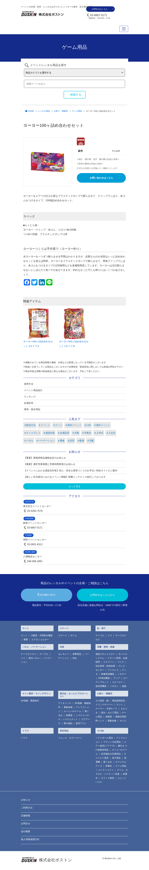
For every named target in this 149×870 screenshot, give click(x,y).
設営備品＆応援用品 (111, 754)
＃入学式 (98, 433)
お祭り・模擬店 (104, 693)
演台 (74, 658)
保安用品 (64, 730)
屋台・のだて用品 (110, 712)
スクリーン (108, 662)
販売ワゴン (81, 723)
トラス (25, 730)
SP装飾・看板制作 (30, 700)
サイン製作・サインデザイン (36, 693)
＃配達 (80, 440)
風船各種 (68, 707)
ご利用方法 (27, 807)
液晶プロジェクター (105, 654)
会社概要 (25, 831)
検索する (75, 94)
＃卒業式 (86, 433)
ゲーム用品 (120, 766)
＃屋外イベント (102, 425)
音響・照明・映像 (105, 647)
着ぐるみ (107, 762)
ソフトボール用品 (104, 738)
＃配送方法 (30, 425)
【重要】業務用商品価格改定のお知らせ (45, 457)
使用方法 (28, 384)
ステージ (64, 628)
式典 (62, 647)
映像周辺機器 (107, 674)
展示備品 (68, 723)
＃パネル (28, 440)
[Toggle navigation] (123, 29)
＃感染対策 (49, 433)
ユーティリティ (106, 770)
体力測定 (116, 758)
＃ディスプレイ (32, 433)
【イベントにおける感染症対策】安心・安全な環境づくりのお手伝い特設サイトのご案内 (70, 470)
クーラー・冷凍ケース (106, 708)
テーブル (99, 635)
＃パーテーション (45, 440)
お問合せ (25, 823)
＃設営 (70, 440)
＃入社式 (110, 433)
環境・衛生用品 (32, 409)
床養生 (108, 766)
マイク (121, 662)
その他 (100, 730)
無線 (124, 686)
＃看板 (61, 440)
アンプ (116, 678)
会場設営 (28, 403)
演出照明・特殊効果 (105, 666)
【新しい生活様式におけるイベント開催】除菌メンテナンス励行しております (65, 477)
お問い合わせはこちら (101, 177)
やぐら (73, 635)
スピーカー (117, 682)
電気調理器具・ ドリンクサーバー (111, 702)
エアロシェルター (40, 639)
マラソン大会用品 (112, 742)
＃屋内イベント (73, 425)
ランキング (30, 396)
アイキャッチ (64, 703)
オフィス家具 (107, 778)
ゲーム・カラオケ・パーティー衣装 (111, 772)
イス (110, 635)
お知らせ (25, 799)
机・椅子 (101, 628)
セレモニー (63, 654)
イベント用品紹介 (33, 390)
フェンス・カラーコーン (70, 738)
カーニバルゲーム (72, 711)
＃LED (87, 425)
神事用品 (76, 654)
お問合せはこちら (100, 9)
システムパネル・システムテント (73, 717)
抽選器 (69, 715)
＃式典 (75, 433)
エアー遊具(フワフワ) (110, 744)
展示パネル (34, 658)
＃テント (57, 425)
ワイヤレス (113, 670)
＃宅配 (90, 440)
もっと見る (74, 486)
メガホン (114, 686)
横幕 (26, 639)
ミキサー (122, 674)
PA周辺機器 (104, 678)
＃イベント (44, 425)
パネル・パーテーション (34, 647)
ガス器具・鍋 (102, 700)
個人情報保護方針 (30, 839)
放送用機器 (100, 686)
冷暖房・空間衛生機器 (42, 635)
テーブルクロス (28, 654)
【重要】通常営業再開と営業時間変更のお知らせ (49, 464)
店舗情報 (25, 815)
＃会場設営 (63, 433)
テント (25, 628)
